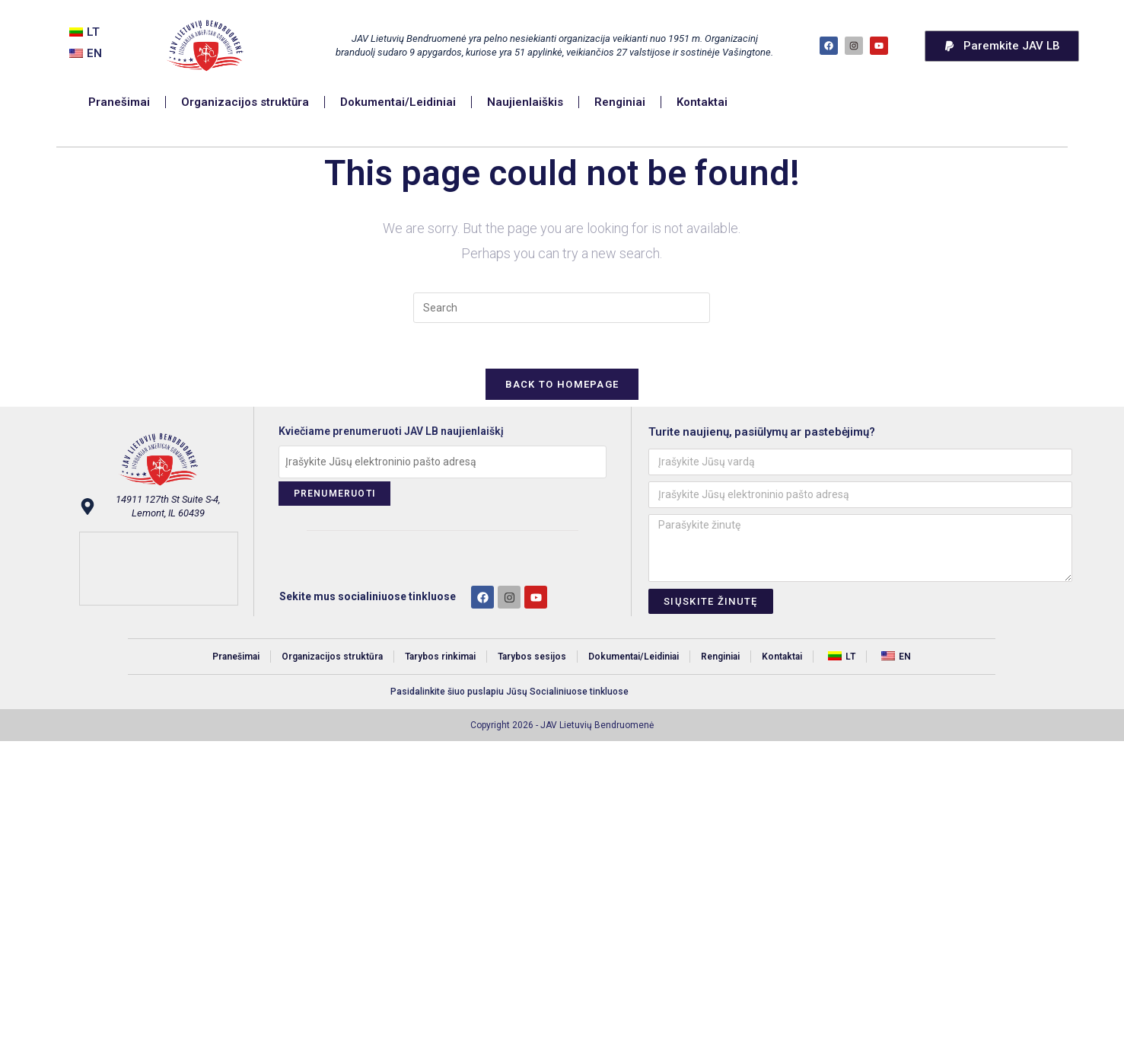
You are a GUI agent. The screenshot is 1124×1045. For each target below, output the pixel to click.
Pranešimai (120, 102)
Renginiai (620, 102)
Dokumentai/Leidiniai (399, 102)
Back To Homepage (562, 384)
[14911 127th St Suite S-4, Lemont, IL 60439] (158, 568)
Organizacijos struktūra (246, 102)
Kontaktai (702, 102)
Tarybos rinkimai (440, 656)
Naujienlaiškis (526, 102)
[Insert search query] (561, 307)
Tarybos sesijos (532, 656)
